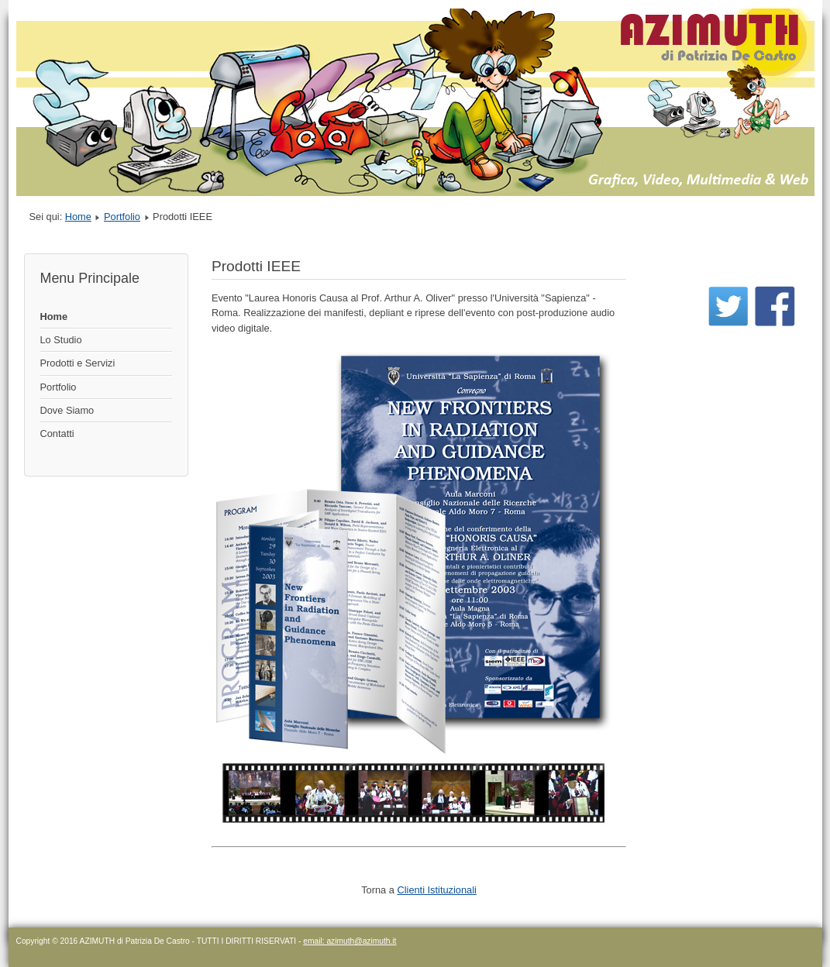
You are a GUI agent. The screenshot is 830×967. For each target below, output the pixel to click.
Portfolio (122, 216)
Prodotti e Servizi (77, 363)
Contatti (57, 433)
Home (78, 216)
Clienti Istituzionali (436, 890)
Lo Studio (61, 340)
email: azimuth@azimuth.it (349, 941)
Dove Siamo (67, 410)
